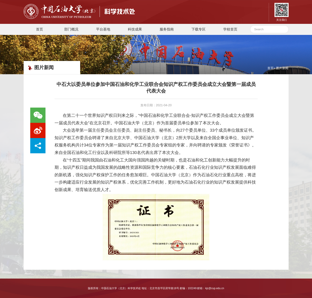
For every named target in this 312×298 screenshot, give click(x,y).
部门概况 (71, 29)
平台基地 (103, 29)
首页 (39, 29)
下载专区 (198, 29)
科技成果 (135, 29)
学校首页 (230, 29)
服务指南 (167, 29)
